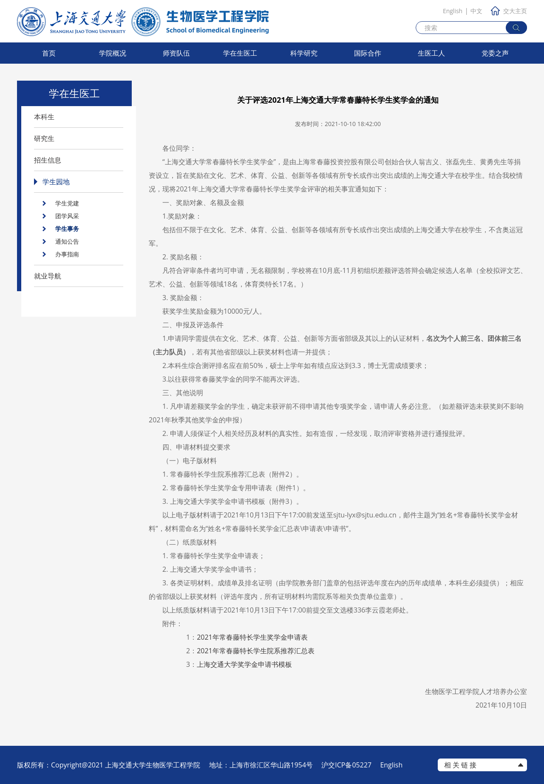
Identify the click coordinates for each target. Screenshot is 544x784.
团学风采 (67, 216)
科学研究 (303, 53)
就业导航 (47, 276)
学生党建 (67, 203)
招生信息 (47, 160)
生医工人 (431, 53)
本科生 (44, 116)
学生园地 (56, 181)
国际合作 (367, 53)
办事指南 (67, 254)
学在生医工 (240, 53)
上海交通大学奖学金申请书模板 (244, 664)
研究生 (44, 138)
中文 (476, 11)
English (452, 11)
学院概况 (112, 53)
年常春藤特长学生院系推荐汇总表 (255, 650)
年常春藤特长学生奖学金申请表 (252, 637)
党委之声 (495, 53)
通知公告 (67, 241)
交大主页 (509, 10)
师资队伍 (176, 53)
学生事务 (67, 229)
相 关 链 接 (460, 765)
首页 (49, 53)
